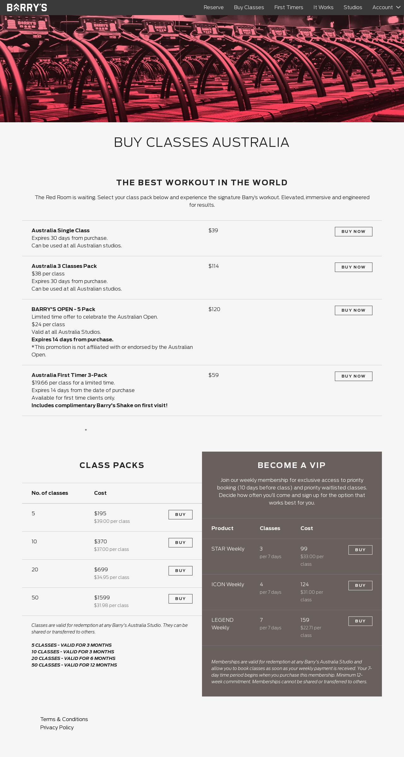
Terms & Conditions (64, 719)
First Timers (288, 7)
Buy (180, 514)
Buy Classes (249, 7)
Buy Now (354, 231)
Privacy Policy (57, 728)
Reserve (214, 7)
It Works (323, 7)
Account (382, 7)
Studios (353, 7)
